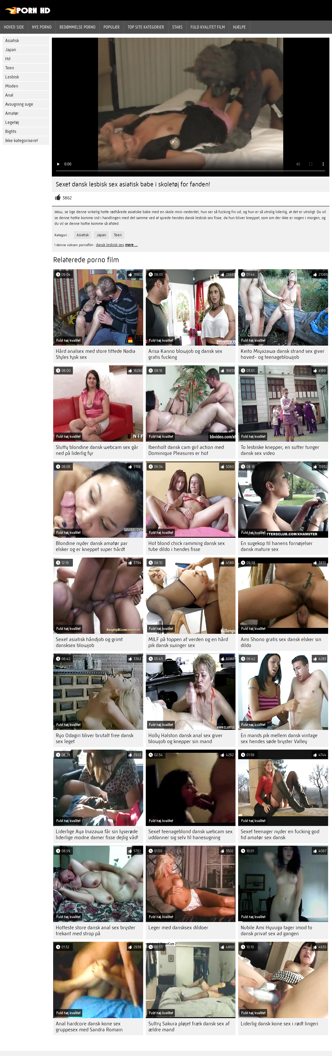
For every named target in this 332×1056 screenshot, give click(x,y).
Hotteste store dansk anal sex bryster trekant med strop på (95, 931)
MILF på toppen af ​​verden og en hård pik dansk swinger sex (188, 642)
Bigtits (10, 131)
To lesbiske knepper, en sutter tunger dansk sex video (280, 450)
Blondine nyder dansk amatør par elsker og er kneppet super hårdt (92, 546)
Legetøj (12, 122)
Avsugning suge (19, 104)
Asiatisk (12, 40)
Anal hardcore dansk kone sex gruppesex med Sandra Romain (89, 1027)
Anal (9, 95)
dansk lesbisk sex (110, 245)
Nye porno (42, 27)
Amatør (12, 113)
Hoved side (14, 27)
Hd (7, 58)
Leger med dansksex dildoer (178, 928)
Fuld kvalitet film (208, 27)
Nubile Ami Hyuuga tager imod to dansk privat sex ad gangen (276, 931)
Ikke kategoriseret (21, 140)
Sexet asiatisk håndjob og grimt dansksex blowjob (89, 642)
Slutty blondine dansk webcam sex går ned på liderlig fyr (97, 450)
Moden (11, 86)
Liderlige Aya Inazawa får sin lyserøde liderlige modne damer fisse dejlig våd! (97, 834)
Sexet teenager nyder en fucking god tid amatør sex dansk (280, 834)
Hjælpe (239, 27)
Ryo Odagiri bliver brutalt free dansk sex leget (94, 738)
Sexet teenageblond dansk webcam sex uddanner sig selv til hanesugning (190, 834)
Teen (9, 67)
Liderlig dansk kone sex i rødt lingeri (279, 1024)
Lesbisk (12, 77)
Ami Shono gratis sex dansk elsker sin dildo (281, 642)
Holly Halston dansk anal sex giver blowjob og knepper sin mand (185, 738)
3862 (67, 198)
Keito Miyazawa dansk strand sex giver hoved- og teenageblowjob (282, 354)
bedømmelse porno (77, 27)
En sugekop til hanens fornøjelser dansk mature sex (277, 546)
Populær (111, 27)
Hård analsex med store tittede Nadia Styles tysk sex (95, 354)
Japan (10, 49)
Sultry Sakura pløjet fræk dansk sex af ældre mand (189, 1027)
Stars (177, 27)
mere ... (131, 245)
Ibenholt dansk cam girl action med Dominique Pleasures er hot (186, 450)
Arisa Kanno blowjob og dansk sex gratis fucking (185, 354)
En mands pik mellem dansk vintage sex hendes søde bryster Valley (279, 738)
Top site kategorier (146, 27)
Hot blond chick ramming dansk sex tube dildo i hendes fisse (186, 546)
